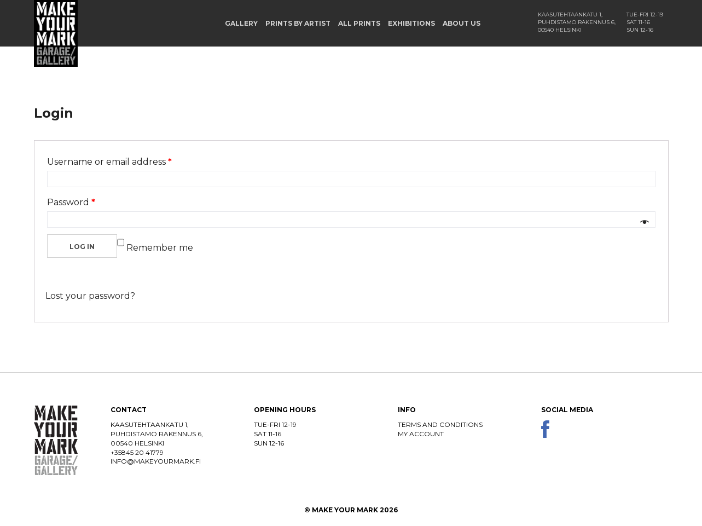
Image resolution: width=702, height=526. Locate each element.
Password (71, 202)
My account (421, 434)
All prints (359, 23)
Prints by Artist (297, 23)
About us (461, 23)
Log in (82, 246)
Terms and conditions (440, 424)
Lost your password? (90, 296)
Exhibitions (411, 23)
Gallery (241, 23)
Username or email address (109, 162)
